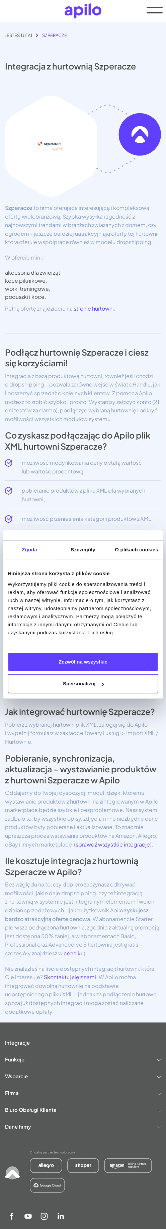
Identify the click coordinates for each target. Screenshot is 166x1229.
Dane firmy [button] (83, 1126)
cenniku (73, 953)
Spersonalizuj (83, 683)
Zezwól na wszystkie (83, 662)
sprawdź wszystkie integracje (113, 844)
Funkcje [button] (83, 1059)
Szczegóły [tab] (83, 549)
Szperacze (54, 35)
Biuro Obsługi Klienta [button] (83, 1109)
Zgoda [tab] (29, 549)
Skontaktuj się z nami (69, 977)
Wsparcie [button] (83, 1076)
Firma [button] (83, 1093)
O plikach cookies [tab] (136, 549)
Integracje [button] (83, 1042)
